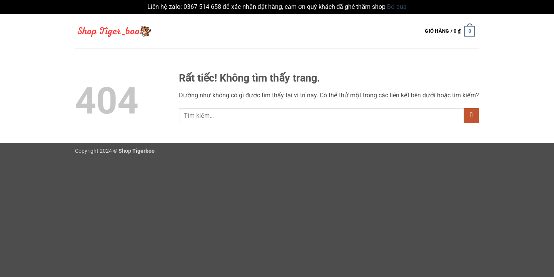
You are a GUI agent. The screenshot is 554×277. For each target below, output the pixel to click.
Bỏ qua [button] (397, 6)
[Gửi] (471, 115)
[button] (450, 31)
